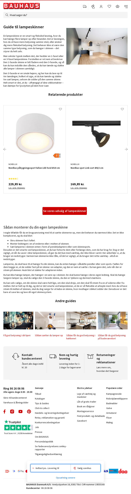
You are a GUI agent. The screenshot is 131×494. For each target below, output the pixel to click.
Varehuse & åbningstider (15, 402)
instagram (12, 411)
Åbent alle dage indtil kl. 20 (32, 365)
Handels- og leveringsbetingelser (52, 412)
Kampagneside (114, 393)
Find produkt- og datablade (91, 415)
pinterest (29, 411)
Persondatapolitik (44, 441)
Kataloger (40, 398)
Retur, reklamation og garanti (50, 417)
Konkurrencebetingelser (47, 422)
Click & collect (42, 408)
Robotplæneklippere (117, 398)
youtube (20, 411)
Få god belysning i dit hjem (17, 335)
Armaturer (111, 412)
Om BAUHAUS (42, 436)
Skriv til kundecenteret (15, 397)
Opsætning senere (65, 477)
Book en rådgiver (86, 406)
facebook (4, 411)
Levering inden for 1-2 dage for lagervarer (70, 365)
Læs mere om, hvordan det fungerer (108, 369)
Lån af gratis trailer (86, 401)
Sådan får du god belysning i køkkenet (80, 337)
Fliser (109, 417)
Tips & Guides (42, 403)
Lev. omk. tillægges (17, 188)
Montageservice (85, 411)
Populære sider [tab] (114, 388)
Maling (109, 422)
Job (37, 427)
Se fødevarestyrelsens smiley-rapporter (51, 448)
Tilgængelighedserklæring (48, 454)
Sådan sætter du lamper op (49, 335)
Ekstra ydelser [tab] (84, 388)
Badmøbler (112, 403)
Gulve (109, 408)
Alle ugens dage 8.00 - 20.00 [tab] (17, 389)
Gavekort (82, 420)
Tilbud (38, 393)
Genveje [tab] (39, 388)
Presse (38, 432)
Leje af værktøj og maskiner (86, 395)
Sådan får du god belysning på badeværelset (112, 337)
